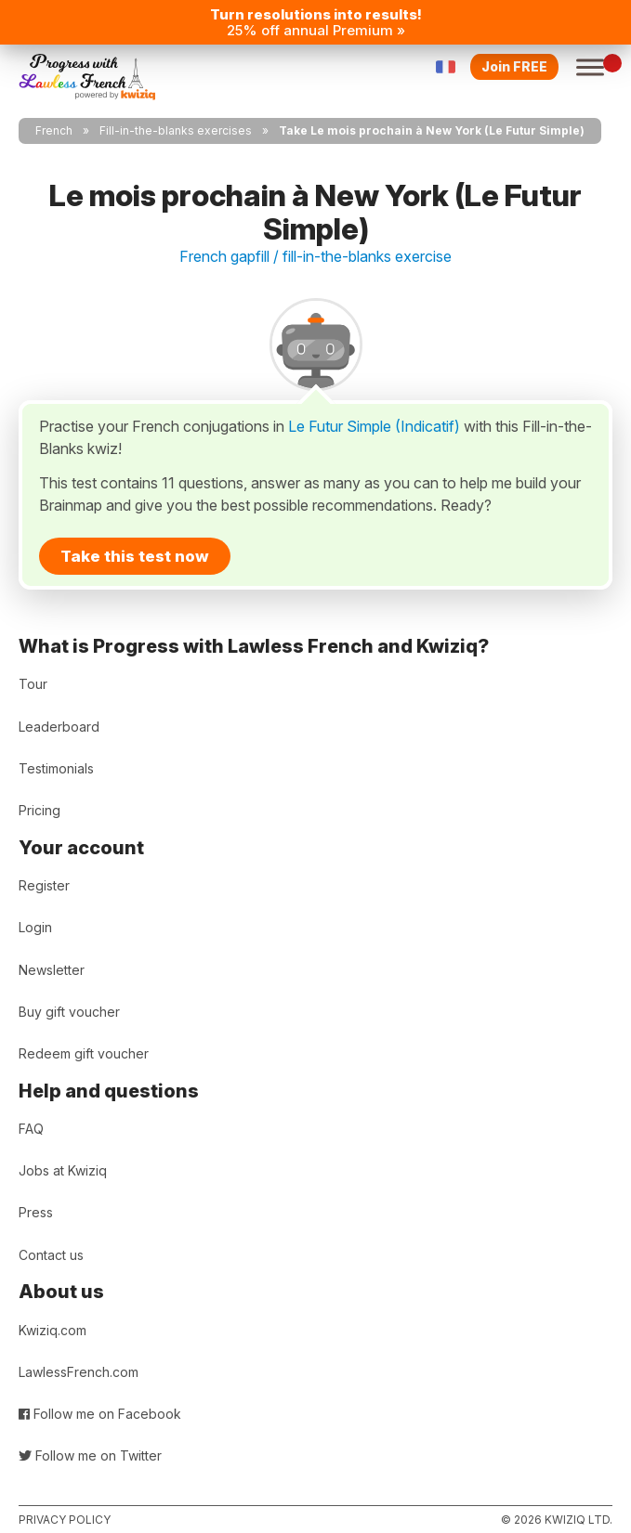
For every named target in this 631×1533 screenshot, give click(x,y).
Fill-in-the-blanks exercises (175, 130)
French (53, 130)
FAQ (31, 1129)
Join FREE (514, 66)
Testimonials (56, 768)
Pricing (39, 810)
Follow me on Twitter (90, 1455)
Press (36, 1212)
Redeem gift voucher (84, 1053)
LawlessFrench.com (78, 1372)
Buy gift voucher (69, 1012)
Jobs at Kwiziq (63, 1170)
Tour (33, 684)
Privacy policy (65, 1520)
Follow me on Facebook (100, 1414)
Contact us (51, 1255)
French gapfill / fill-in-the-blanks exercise (315, 256)
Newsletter (52, 970)
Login (35, 927)
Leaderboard (59, 726)
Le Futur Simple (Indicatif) (374, 426)
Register (44, 885)
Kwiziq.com (52, 1330)
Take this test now (134, 556)
